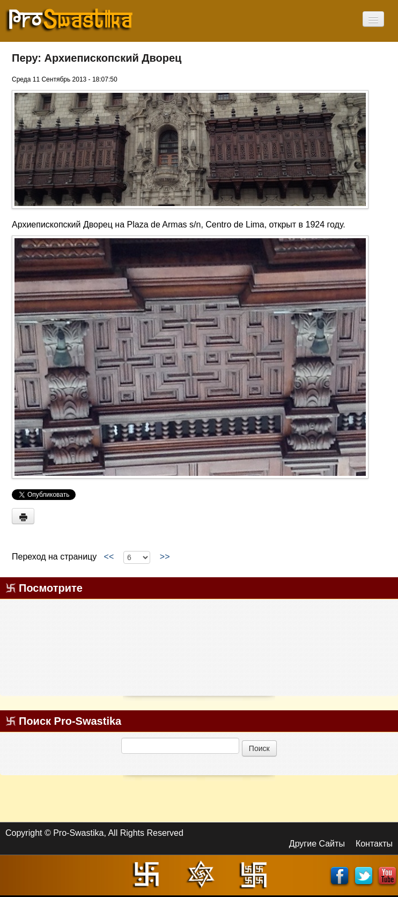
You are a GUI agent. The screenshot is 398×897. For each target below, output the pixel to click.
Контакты (374, 843)
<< (109, 557)
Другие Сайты (317, 843)
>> (164, 557)
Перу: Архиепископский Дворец (96, 58)
